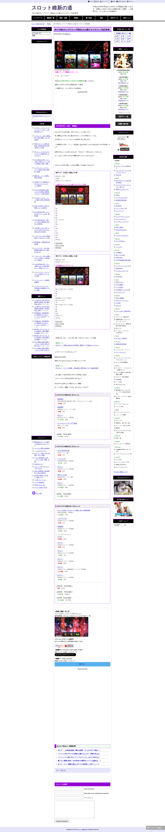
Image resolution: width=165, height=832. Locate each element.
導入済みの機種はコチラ (121, 472)
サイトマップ (105, 1)
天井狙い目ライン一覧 (123, 33)
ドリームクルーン (121, 219)
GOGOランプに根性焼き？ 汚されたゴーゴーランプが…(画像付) (42, 184)
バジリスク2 (61, 458)
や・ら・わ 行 (125, 41)
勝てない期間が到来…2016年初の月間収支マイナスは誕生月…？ (79, 761)
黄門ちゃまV (119, 282)
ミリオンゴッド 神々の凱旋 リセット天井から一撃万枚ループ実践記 (42, 258)
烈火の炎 (118, 175)
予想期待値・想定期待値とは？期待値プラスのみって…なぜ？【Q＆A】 (41, 314)
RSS (113, 1)
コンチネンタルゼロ (121, 197)
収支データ (114, 18)
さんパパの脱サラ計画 (40, 487)
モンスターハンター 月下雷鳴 (67, 423)
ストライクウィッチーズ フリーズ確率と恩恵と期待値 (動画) (41, 169)
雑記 (101, 18)
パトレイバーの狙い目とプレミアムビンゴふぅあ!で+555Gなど (79, 757)
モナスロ (118, 305)
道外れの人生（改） (40, 485)
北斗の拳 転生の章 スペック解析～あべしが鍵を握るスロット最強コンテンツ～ (42, 266)
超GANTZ (119, 206)
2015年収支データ (123, 100)
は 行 (129, 39)
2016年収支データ (123, 91)
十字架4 (118, 303)
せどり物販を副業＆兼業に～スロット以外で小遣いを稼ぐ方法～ (41, 344)
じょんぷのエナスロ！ (40, 451)
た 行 (117, 39)
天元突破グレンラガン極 (123, 290)
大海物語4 (119, 252)
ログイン (131, 1)
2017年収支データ (123, 83)
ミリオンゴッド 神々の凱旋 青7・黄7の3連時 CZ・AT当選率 (42, 137)
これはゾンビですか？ (122, 235)
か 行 (122, 36)
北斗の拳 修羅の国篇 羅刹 (123, 260)
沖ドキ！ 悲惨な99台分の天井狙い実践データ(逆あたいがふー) (77, 345)
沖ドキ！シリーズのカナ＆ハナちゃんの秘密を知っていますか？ (41, 153)
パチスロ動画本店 (39, 482)
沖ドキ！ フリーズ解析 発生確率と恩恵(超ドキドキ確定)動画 (77, 368)
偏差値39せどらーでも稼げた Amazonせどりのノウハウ (42, 444)
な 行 (122, 39)
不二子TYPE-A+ (120, 241)
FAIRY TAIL (119, 257)
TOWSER (118, 379)
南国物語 (60, 399)
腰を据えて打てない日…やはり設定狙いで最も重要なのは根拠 (41, 331)
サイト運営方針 (94, 1)
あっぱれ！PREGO (121, 338)
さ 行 (129, 36)
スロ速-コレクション (40, 480)
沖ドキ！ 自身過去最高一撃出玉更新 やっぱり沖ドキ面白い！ (79, 750)
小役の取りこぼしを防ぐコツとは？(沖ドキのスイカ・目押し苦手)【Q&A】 (42, 230)
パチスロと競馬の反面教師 (41, 448)
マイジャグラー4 (121, 352)
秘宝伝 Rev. (119, 268)
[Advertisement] (82, 108)
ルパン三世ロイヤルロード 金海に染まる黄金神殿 (73, 510)
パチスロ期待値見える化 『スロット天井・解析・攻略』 (41, 459)
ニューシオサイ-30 (121, 208)
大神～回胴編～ (120, 298)
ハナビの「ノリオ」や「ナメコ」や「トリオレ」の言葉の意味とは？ (41, 129)
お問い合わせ (122, 1)
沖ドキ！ (60, 415)
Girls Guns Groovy (121, 230)
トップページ (37, 18)
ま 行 (117, 41)
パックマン (119, 247)
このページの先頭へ (156, 828)
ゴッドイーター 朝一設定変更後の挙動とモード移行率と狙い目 (41, 250)
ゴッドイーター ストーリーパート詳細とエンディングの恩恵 (41, 274)
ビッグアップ (120, 211)
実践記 (76, 18)
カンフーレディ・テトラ (123, 216)
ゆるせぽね (119, 276)
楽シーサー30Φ (120, 255)
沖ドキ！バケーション (122, 300)
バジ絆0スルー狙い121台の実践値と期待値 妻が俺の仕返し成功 (42, 302)
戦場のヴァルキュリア (122, 189)
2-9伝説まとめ (38, 464)
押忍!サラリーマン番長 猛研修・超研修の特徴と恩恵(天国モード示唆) (41, 145)
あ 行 (117, 36)
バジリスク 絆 (62, 518)
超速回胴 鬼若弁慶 (121, 200)
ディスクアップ (120, 292)
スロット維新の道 (51, 7)
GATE (117, 195)
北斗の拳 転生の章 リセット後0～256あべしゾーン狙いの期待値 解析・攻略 (42, 161)
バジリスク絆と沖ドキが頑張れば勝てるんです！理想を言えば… (79, 754)
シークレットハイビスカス (123, 266)
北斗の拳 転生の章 (63, 450)
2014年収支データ (123, 109)
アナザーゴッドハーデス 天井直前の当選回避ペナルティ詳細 (41, 288)
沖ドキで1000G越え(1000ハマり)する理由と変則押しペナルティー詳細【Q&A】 (42, 192)
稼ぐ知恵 (89, 18)
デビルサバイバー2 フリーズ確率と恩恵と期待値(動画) (42, 200)
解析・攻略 (63, 18)
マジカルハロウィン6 (122, 271)
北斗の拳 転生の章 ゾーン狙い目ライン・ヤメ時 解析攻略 (42, 214)
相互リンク (127, 18)
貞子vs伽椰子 (120, 285)
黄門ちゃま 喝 (62, 475)
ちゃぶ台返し (120, 287)
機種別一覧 (50, 18)
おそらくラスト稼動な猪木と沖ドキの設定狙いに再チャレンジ (78, 764)
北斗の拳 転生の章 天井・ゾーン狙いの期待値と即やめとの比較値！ (42, 222)
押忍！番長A (119, 227)
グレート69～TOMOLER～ (123, 311)
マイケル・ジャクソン (122, 221)
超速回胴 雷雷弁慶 (121, 344)
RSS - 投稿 (37, 493)
